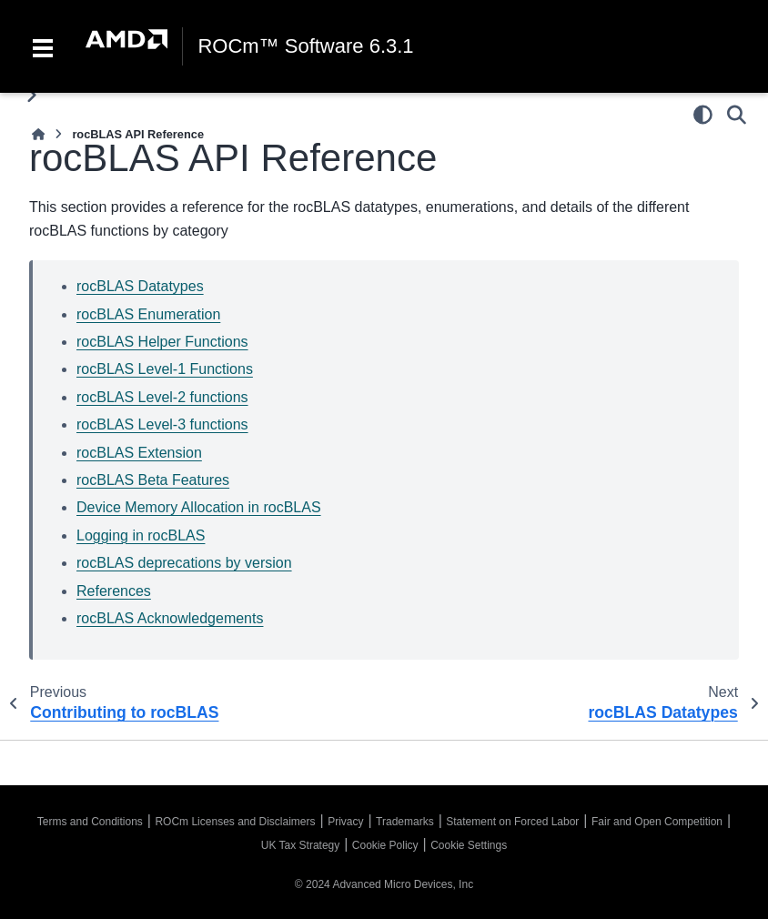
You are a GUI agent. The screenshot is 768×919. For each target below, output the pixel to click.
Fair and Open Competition (657, 821)
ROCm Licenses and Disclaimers (235, 821)
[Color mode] (703, 114)
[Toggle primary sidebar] (31, 95)
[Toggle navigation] (43, 46)
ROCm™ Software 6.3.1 (305, 46)
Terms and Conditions (90, 821)
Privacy (345, 821)
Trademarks (405, 821)
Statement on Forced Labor (512, 821)
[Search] (736, 114)
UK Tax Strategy (300, 845)
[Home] (38, 134)
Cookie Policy (385, 845)
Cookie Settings (468, 845)
